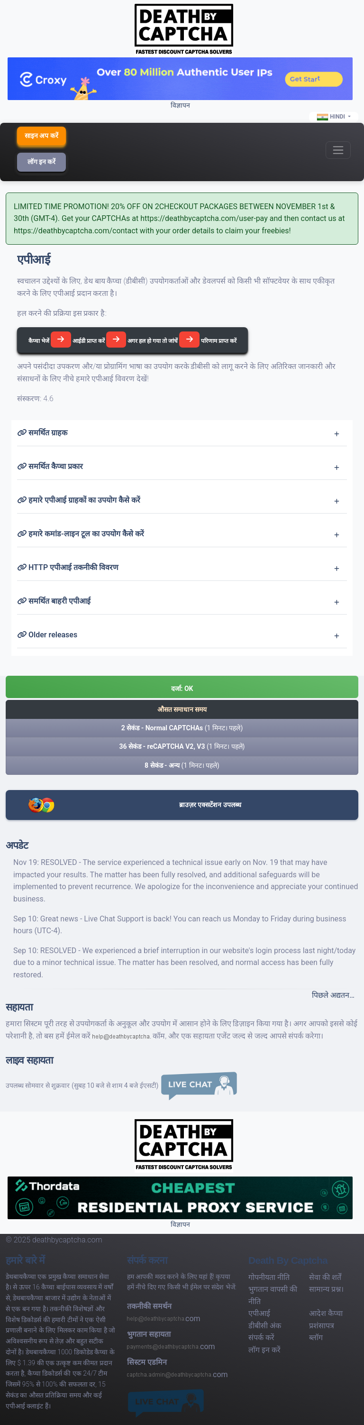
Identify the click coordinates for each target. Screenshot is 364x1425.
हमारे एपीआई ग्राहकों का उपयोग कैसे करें (78, 500)
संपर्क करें (261, 1337)
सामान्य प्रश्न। (326, 1289)
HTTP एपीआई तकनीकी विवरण (67, 567)
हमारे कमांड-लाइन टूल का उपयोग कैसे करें (80, 533)
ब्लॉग (316, 1337)
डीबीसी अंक (264, 1325)
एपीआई (259, 1313)
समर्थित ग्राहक (42, 432)
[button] (182, 687)
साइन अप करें (41, 135)
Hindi (331, 117)
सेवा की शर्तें (325, 1277)
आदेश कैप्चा (326, 1313)
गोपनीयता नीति (269, 1277)
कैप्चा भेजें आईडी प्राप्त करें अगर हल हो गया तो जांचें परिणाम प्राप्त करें (132, 339)
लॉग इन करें (41, 161)
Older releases (47, 634)
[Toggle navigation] (338, 150)
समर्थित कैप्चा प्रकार (50, 466)
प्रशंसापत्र (321, 1325)
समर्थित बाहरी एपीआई (54, 601)
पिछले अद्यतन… (333, 995)
